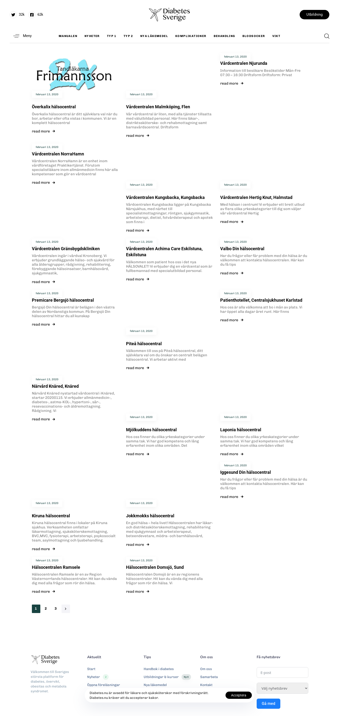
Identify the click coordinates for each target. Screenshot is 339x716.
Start (91, 669)
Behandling (224, 36)
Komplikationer (190, 36)
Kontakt (206, 685)
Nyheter (92, 36)
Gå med (268, 703)
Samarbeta (209, 677)
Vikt (276, 36)
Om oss (206, 669)
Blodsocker (253, 36)
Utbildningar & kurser (167, 677)
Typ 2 (128, 36)
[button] (21, 36)
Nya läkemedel (154, 36)
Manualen (68, 36)
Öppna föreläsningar (103, 685)
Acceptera (238, 695)
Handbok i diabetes (159, 669)
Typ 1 (111, 36)
